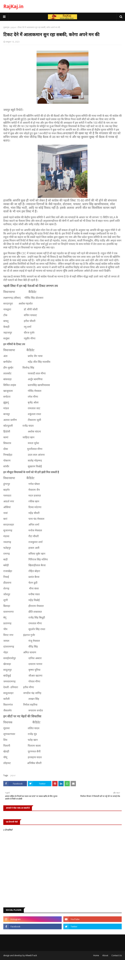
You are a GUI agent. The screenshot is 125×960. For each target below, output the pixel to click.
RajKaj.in (13, 6)
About (105, 955)
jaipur (13, 27)
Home (96, 955)
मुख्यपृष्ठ (6, 27)
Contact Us (116, 955)
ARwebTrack (31, 955)
